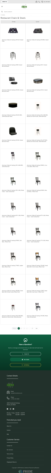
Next (36, 328)
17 (32, 328)
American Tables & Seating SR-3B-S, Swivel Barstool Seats (12, 90)
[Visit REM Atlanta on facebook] (13, 409)
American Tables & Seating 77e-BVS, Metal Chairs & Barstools (37, 316)
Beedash (37, 467)
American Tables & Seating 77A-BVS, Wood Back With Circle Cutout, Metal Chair (37, 266)
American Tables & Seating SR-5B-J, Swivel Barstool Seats (12, 140)
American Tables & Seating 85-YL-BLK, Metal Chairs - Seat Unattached (13, 216)
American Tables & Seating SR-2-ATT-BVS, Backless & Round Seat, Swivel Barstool (37, 140)
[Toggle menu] (2, 6)
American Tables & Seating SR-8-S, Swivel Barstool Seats (37, 90)
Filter (13, 21)
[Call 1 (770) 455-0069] (39, 2)
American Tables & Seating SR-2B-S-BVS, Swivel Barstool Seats (12, 115)
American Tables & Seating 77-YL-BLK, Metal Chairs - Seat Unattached (38, 241)
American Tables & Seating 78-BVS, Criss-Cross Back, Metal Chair (37, 166)
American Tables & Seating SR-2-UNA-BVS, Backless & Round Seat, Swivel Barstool (37, 115)
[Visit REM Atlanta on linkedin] (7, 409)
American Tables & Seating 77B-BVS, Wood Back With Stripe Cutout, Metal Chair (12, 291)
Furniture (3, 14)
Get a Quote (25, 359)
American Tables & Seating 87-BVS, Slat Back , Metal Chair (12, 241)
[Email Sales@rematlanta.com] (36, 2)
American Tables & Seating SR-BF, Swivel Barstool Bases (12, 65)
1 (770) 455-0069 (15, 399)
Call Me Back (45, 2)
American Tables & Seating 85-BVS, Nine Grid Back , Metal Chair (37, 191)
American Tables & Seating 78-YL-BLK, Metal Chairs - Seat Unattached (13, 191)
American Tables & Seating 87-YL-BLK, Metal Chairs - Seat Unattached (38, 216)
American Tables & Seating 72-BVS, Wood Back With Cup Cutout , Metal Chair (37, 291)
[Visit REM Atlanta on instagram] (10, 409)
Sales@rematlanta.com (16, 393)
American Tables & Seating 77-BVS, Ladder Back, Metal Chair (12, 266)
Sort (37, 21)
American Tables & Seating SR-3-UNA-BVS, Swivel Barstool (12, 166)
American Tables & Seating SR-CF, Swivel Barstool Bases (37, 65)
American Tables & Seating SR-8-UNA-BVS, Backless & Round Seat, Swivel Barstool (12, 316)
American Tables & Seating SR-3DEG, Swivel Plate (37, 40)
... (29, 328)
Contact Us (4, 1)
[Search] (25, 12)
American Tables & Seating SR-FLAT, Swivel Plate (12, 40)
